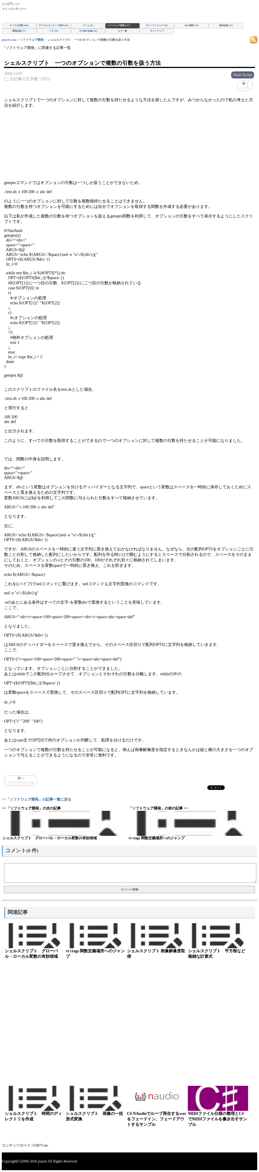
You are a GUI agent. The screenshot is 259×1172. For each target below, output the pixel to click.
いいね (245, 85)
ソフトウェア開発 (31, 39)
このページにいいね (20, 780)
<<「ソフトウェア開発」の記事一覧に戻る (36, 799)
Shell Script (242, 75)
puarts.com (9, 39)
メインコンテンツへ (14, 8)
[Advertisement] (129, 144)
